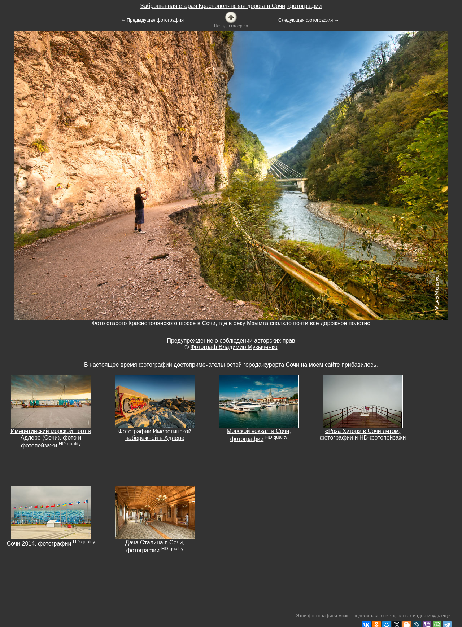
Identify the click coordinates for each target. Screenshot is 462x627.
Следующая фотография (305, 20)
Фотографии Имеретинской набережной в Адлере (155, 434)
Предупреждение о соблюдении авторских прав (231, 340)
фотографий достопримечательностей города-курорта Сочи (219, 365)
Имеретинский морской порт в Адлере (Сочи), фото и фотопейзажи (50, 438)
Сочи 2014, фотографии (39, 543)
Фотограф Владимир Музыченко (234, 347)
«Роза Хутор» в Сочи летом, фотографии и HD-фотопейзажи (363, 434)
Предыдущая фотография (155, 20)
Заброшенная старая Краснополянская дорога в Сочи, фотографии (231, 6)
